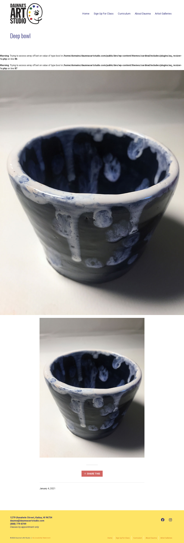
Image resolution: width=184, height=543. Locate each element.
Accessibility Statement (41, 538)
